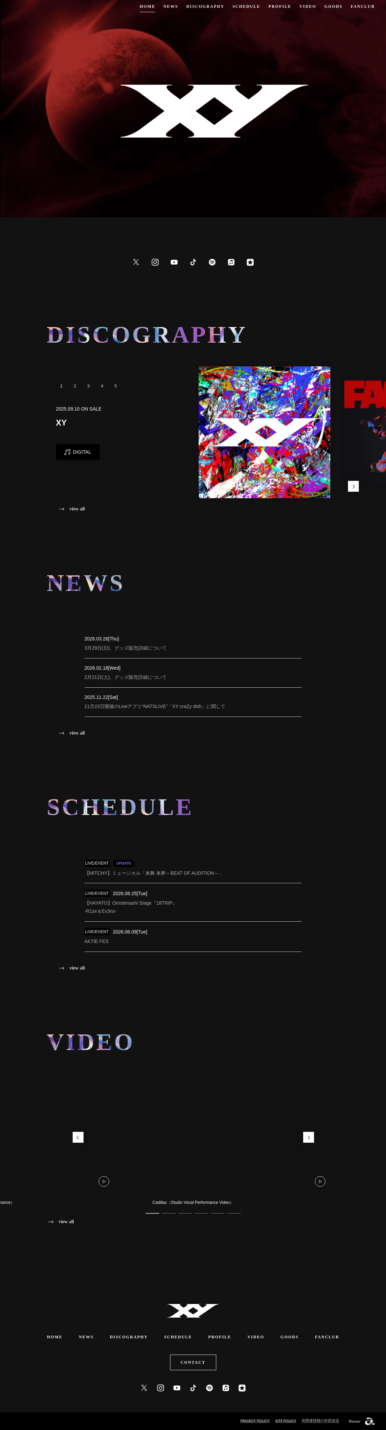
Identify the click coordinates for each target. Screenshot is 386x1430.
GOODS (334, 6)
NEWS (170, 6)
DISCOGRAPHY (205, 6)
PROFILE (280, 6)
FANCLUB (363, 6)
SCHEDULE (246, 6)
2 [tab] (75, 397)
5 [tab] (115, 397)
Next (353, 486)
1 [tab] (61, 397)
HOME (147, 6)
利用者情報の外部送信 (320, 1420)
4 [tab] (102, 397)
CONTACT (193, 1362)
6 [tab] (234, 1213)
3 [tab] (88, 397)
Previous (78, 1137)
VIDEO (307, 6)
